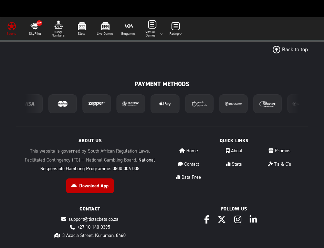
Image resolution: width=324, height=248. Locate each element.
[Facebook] (206, 219)
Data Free (188, 177)
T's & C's (279, 164)
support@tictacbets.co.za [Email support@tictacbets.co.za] (89, 219)
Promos (280, 150)
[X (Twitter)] (222, 219)
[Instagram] (237, 219)
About (234, 150)
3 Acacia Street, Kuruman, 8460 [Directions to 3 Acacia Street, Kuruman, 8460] (90, 235)
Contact (188, 164)
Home (188, 150)
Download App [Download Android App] (89, 186)
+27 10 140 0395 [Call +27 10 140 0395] (90, 227)
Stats (234, 164)
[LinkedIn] (253, 219)
